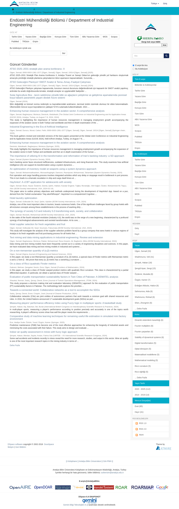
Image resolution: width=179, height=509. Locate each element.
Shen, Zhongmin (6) (143, 303)
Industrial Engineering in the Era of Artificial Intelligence (39, 126)
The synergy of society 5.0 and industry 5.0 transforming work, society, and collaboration (56, 211)
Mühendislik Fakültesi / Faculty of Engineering (96, 9)
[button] (155, 3)
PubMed (15, 41)
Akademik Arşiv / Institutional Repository (54, 9)
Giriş (137, 228)
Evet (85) (139, 406)
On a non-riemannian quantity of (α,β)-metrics (34, 250)
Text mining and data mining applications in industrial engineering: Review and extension (56, 237)
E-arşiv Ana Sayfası (23, 9)
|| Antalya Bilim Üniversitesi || (90, 461)
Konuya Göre (60, 37)
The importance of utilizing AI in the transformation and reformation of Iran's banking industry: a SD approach (67, 156)
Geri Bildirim (20, 447)
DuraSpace (49, 444)
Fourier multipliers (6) (144, 326)
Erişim (35, 41)
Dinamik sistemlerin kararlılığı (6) (149, 320)
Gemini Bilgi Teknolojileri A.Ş (75, 505)
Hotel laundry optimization (23, 198)
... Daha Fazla (141, 308)
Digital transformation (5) (145, 343)
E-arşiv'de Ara (140, 65)
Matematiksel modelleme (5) (147, 354)
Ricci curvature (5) (143, 366)
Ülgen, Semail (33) (143, 251)
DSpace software (15, 444)
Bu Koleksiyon (140, 69)
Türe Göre (74, 37)
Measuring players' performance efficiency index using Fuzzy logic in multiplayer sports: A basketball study (66, 303)
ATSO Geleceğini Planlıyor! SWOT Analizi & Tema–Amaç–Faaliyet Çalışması (50, 82)
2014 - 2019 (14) (142, 395)
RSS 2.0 (140, 429)
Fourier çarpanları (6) (144, 331)
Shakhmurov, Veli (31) (144, 257)
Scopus (114, 37)
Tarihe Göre (17, 37)
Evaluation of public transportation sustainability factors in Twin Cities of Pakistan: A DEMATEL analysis (64, 277)
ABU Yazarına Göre (90, 37)
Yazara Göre (30, 37)
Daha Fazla (15, 345)
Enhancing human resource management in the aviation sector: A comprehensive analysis (57, 111)
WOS (105, 37)
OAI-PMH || (108, 461)
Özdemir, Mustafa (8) (144, 274)
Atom (139, 435)
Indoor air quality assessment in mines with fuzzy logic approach (43, 332)
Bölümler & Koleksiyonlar (146, 85)
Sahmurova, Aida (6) (144, 291)
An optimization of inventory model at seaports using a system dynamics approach (53, 169)
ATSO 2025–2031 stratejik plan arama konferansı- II (37, 69)
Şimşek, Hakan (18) (143, 263)
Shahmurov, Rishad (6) (145, 297)
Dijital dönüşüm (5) (143, 349)
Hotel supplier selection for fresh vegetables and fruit (37, 224)
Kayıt (137, 234)
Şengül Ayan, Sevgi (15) (145, 268)
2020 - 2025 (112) (142, 389)
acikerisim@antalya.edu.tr (112, 472)
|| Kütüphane (71, 461)
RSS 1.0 (140, 423)
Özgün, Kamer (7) (142, 280)
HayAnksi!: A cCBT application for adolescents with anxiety (41, 182)
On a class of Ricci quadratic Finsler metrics (33, 263)
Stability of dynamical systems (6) (149, 337)
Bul (63, 53)
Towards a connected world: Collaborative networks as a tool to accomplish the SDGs (55, 290)
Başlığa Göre (45, 37)
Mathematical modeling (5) (146, 360)
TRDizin (25, 41)
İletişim (11, 447)
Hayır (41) (139, 412)
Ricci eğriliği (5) (141, 372)
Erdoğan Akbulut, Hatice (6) (147, 285)
